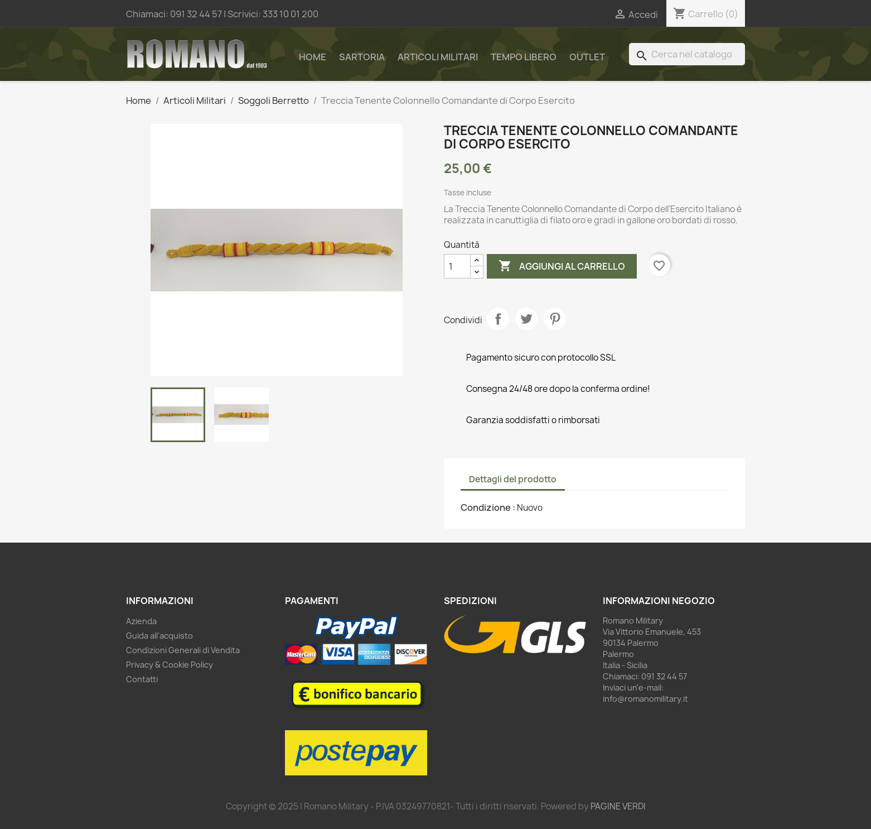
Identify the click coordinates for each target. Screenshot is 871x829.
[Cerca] (687, 54)
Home (312, 57)
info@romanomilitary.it (645, 698)
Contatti (142, 679)
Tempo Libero (524, 57)
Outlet (587, 57)
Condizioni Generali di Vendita (183, 650)
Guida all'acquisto (159, 635)
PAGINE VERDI (618, 806)
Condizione (486, 507)
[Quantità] (457, 266)
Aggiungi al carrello (562, 266)
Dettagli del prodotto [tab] (513, 479)
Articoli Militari (438, 57)
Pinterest (555, 319)
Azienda (141, 621)
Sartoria (362, 57)
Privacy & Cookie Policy (169, 664)
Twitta (526, 319)
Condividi (498, 319)
